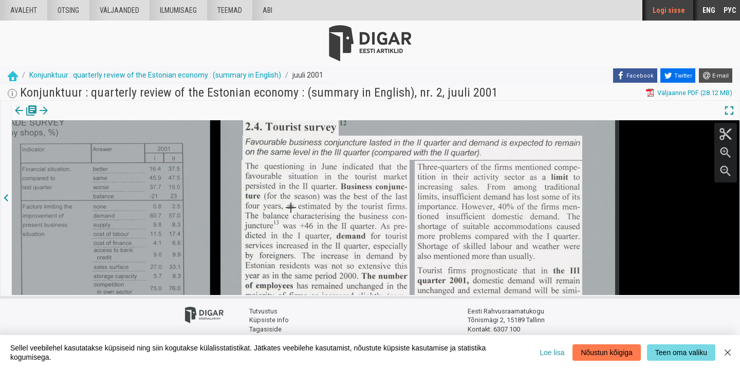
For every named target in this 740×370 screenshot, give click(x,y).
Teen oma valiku (681, 352)
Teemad (229, 10)
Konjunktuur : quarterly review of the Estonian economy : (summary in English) (155, 75)
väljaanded (119, 10)
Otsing (68, 10)
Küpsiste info (269, 320)
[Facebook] (635, 75)
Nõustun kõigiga (606, 352)
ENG (708, 10)
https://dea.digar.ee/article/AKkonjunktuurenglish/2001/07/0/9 (106, 146)
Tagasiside (265, 329)
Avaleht (23, 10)
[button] (88, 118)
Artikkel (72, 118)
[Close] (727, 352)
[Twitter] (677, 75)
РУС (730, 10)
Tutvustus (263, 311)
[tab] (26, 118)
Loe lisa (552, 352)
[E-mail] (715, 75)
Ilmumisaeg (178, 10)
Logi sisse (669, 10)
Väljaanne (26, 118)
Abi (267, 10)
